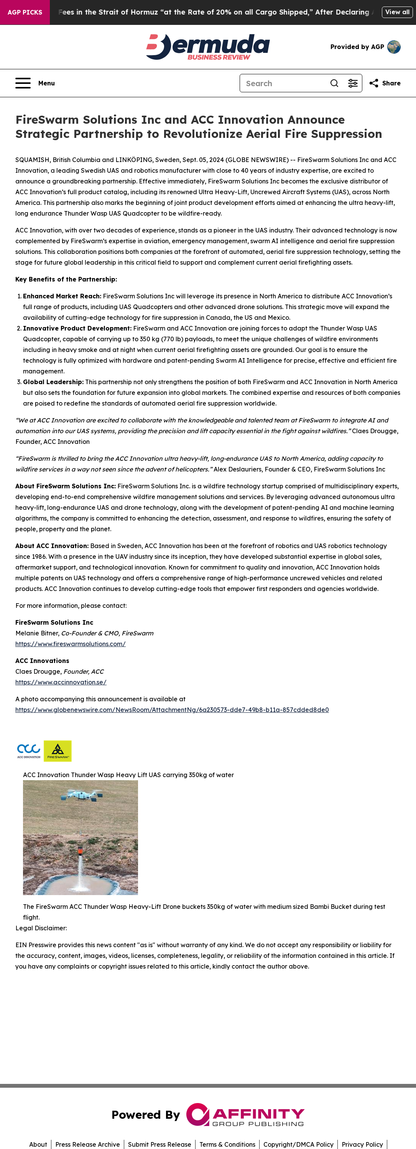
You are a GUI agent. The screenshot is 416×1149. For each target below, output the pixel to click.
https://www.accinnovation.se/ (61, 682)
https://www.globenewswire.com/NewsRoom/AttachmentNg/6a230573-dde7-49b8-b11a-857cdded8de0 (172, 710)
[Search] (282, 83)
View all (397, 12)
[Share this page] (384, 83)
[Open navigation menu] (35, 83)
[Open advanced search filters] (353, 83)
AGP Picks (25, 12)
